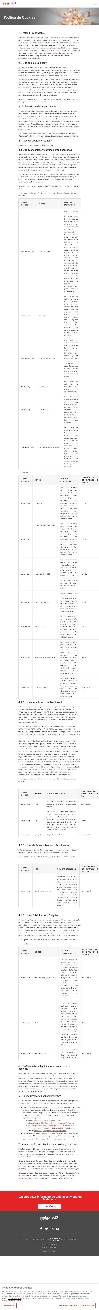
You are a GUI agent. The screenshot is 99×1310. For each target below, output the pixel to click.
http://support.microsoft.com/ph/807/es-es (57, 1123)
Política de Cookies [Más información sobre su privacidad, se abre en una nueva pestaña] (14, 1301)
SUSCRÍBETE (49, 1206)
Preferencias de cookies (58, 1139)
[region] (49, 1297)
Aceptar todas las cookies (68, 1305)
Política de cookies (49, 1251)
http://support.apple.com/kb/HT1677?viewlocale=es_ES (54, 1125)
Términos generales (49, 1244)
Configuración (9, 1305)
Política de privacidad (49, 1248)
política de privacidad (61, 136)
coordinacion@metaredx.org (29, 1178)
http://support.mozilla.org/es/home (47, 1120)
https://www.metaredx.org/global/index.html (48, 48)
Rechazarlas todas (88, 1305)
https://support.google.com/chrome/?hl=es (50, 1131)
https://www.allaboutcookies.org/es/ (32, 102)
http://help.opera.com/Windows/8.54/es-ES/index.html (54, 1128)
